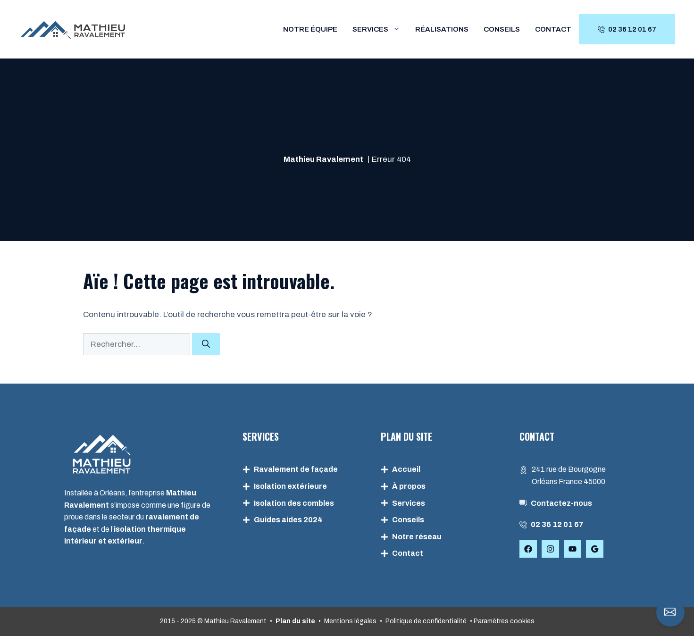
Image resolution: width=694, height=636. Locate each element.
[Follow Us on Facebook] (528, 549)
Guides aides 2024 (288, 520)
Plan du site (295, 621)
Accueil (406, 469)
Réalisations (441, 29)
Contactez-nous (561, 503)
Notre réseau (417, 537)
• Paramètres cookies (502, 621)
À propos (409, 486)
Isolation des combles (294, 503)
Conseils (502, 29)
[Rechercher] (206, 344)
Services (380, 29)
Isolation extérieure (290, 486)
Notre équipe (310, 29)
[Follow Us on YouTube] (572, 549)
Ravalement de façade (296, 469)
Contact (553, 29)
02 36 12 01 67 (557, 524)
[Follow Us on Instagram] (550, 549)
